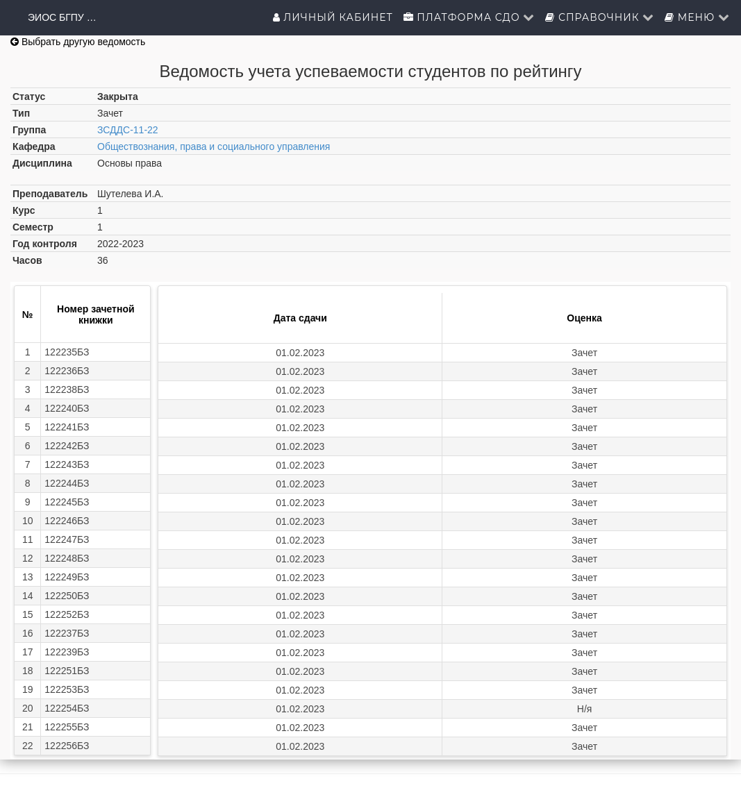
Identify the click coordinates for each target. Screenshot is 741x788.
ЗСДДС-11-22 (127, 129)
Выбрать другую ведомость (77, 41)
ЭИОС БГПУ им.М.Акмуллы (62, 17)
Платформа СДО (469, 17)
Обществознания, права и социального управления (213, 146)
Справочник (599, 17)
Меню (697, 17)
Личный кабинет (333, 17)
